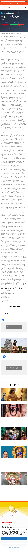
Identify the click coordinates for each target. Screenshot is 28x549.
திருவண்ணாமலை (5, 56)
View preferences (14, 545)
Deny (14, 541)
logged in (9, 314)
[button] (26, 529)
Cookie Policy (11, 547)
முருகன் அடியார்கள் (13, 13)
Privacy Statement (16, 547)
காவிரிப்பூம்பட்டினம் (19, 56)
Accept (14, 538)
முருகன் (11, 219)
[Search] (26, 1)
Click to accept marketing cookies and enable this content (14, 327)
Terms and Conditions (6, 498)
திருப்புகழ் (5, 13)
